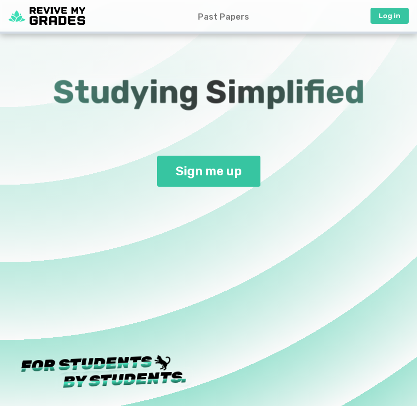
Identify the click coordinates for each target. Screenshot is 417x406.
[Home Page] (46, 16)
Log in (389, 16)
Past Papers (223, 17)
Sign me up (209, 171)
